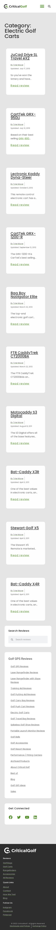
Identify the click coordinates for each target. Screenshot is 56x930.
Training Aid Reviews (21, 688)
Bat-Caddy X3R (25, 471)
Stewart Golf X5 (25, 527)
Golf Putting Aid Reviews (23, 694)
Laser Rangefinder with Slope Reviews (25, 680)
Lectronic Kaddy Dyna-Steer (25, 175)
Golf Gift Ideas (18, 785)
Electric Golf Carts (20, 712)
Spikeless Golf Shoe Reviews (25, 724)
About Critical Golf (20, 767)
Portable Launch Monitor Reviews (28, 730)
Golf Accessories (19, 742)
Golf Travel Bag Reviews (23, 718)
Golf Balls (15, 736)
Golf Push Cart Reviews (22, 706)
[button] (42, 6)
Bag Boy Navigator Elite (24, 295)
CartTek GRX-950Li (23, 116)
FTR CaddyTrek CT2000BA (24, 354)
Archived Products (20, 761)
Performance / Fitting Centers (26, 755)
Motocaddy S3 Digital (24, 414)
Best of (14, 773)
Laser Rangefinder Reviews (24, 672)
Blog (13, 779)
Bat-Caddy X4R (25, 584)
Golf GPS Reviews (19, 666)
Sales (13, 791)
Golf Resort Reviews (21, 748)
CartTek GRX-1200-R (23, 235)
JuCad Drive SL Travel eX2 (24, 56)
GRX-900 (24, 138)
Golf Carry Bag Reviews (22, 700)
